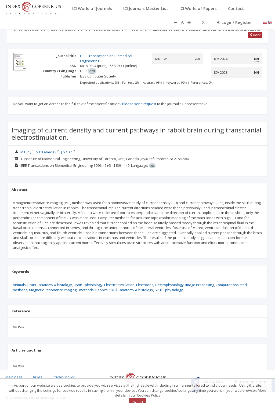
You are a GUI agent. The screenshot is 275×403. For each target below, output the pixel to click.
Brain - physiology (88, 284)
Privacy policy (64, 377)
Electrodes (144, 284)
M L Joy (25, 152)
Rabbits (101, 289)
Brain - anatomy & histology (49, 284)
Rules (37, 377)
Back (255, 34)
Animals (19, 284)
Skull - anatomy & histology (131, 289)
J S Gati (67, 152)
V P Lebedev (46, 152)
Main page (14, 377)
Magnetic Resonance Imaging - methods (61, 289)
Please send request (139, 103)
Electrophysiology (169, 284)
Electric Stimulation (119, 284)
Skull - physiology (169, 289)
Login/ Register (234, 22)
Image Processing (199, 284)
